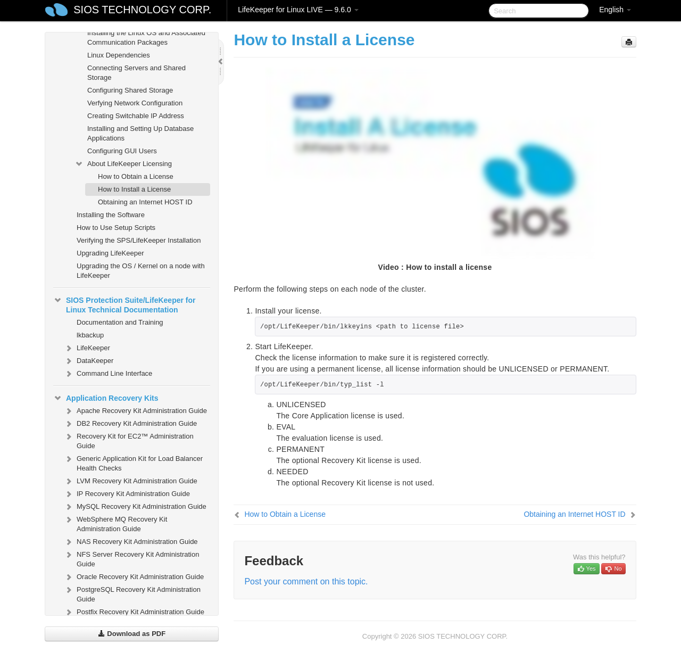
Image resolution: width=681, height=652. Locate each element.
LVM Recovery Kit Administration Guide (130, 481)
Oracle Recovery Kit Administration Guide (134, 577)
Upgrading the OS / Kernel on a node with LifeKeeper (141, 270)
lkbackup (90, 335)
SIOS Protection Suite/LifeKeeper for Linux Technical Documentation (124, 304)
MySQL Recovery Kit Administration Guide (135, 506)
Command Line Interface (108, 373)
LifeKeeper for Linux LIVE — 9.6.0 (298, 9)
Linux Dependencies (118, 55)
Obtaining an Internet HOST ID (145, 202)
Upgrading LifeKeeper (110, 253)
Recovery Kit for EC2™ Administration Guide (129, 440)
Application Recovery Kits (106, 398)
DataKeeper (88, 360)
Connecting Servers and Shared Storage (136, 72)
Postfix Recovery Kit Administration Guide (134, 612)
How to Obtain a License (135, 176)
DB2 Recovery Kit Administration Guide (130, 423)
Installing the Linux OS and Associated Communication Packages (146, 37)
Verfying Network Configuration (134, 103)
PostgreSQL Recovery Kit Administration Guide (132, 593)
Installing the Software (111, 215)
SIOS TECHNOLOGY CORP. (142, 9)
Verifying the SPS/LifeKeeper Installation (139, 240)
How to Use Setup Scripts (116, 228)
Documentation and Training (120, 322)
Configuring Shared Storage (130, 90)
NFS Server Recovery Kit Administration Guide (131, 558)
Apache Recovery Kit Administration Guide (135, 411)
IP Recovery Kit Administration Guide (127, 494)
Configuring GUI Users (122, 151)
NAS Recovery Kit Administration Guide (131, 541)
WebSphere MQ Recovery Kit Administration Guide (115, 523)
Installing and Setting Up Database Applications (140, 133)
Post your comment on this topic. (306, 581)
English (615, 9)
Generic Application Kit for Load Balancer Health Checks (133, 462)
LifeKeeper (87, 348)
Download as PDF (131, 634)
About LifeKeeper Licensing (123, 164)
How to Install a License (134, 189)
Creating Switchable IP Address (135, 116)
